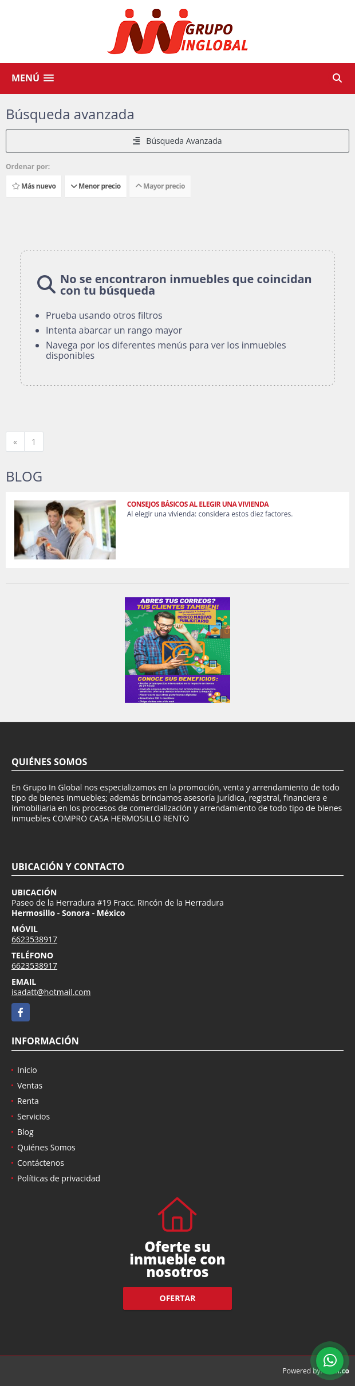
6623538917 (34, 939)
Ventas (29, 1085)
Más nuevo (34, 186)
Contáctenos (40, 1162)
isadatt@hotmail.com (50, 991)
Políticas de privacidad (58, 1178)
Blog (25, 1131)
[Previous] (15, 442)
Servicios (33, 1116)
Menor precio (95, 186)
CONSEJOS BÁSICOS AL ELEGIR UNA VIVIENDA (198, 504)
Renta (28, 1100)
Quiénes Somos (46, 1147)
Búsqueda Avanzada (177, 140)
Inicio (27, 1069)
